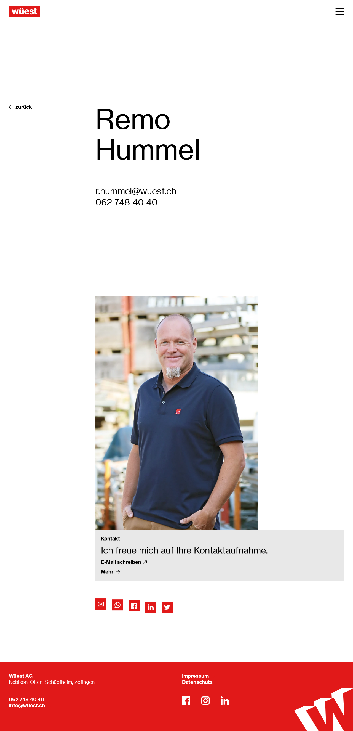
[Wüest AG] (24, 11)
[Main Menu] (339, 11)
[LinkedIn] (225, 700)
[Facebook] (186, 700)
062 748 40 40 (126, 202)
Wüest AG (21, 676)
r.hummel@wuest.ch (135, 191)
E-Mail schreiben (124, 595)
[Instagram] (205, 700)
